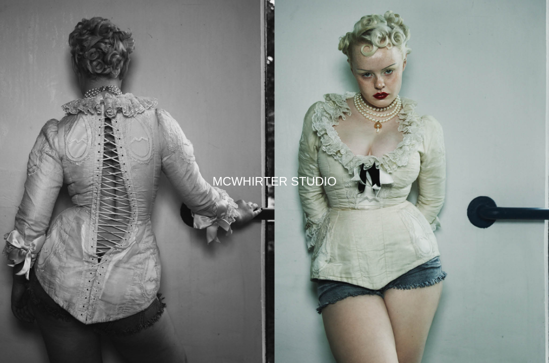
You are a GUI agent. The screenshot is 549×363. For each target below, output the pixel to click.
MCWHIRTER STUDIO (274, 181)
